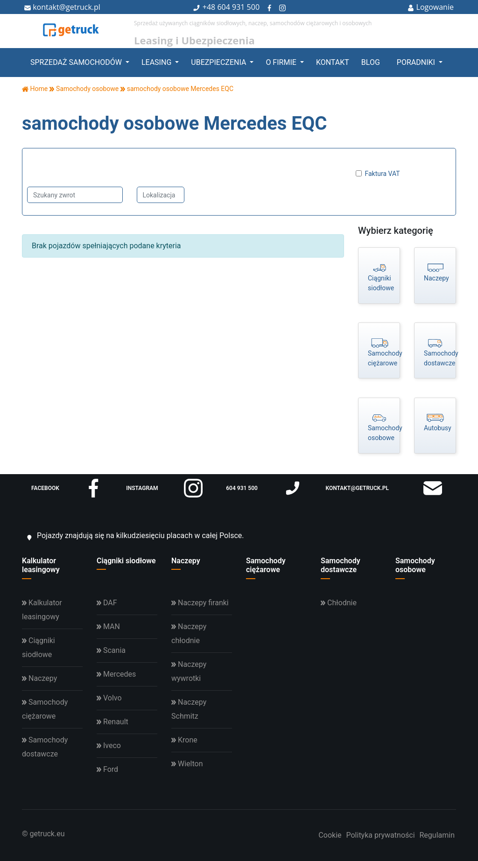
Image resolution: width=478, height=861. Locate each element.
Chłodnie (339, 602)
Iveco (109, 745)
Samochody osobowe (415, 565)
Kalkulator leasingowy (41, 565)
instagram (164, 488)
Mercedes (116, 674)
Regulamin (437, 835)
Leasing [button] (157, 62)
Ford (107, 769)
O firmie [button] (282, 62)
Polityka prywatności (380, 835)
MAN (108, 626)
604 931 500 (238, 7)
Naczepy (185, 560)
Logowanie (431, 7)
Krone (184, 739)
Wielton (187, 763)
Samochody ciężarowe (266, 565)
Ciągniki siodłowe (126, 560)
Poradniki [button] (417, 62)
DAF (107, 602)
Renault (112, 721)
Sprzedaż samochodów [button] (77, 62)
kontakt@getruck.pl (62, 7)
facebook (67, 488)
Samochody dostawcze (340, 565)
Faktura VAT (382, 173)
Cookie (329, 835)
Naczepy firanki (200, 602)
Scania (111, 650)
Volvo (109, 697)
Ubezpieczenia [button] (219, 62)
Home (35, 88)
